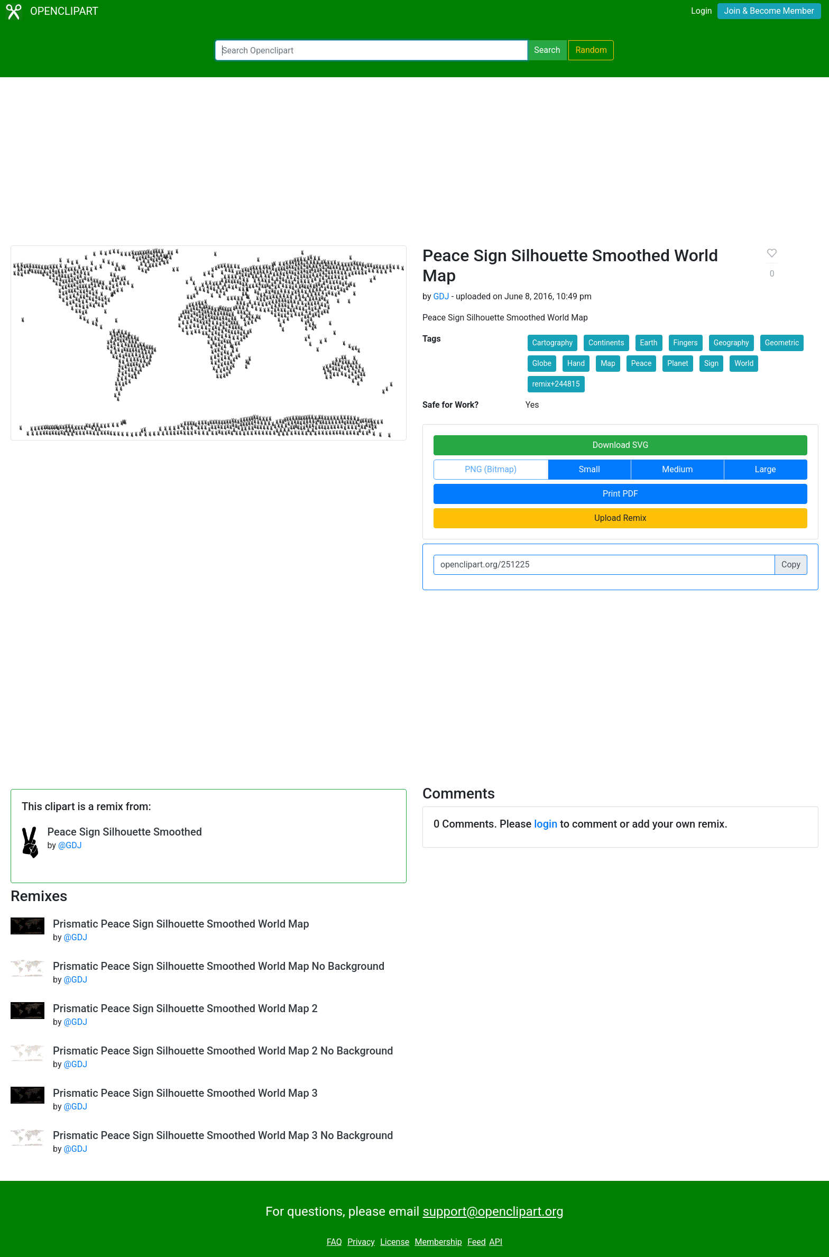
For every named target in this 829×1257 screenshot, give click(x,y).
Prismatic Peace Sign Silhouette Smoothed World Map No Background (218, 966)
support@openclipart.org (492, 1211)
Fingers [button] (686, 342)
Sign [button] (711, 363)
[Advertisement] (414, 166)
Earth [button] (649, 342)
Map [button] (608, 363)
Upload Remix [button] (620, 518)
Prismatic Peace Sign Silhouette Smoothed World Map (181, 923)
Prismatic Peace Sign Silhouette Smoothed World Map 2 (185, 1008)
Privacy (361, 1242)
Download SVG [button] (621, 445)
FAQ (334, 1242)
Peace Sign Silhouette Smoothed (124, 831)
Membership (438, 1242)
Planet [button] (677, 363)
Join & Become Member (769, 11)
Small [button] (589, 469)
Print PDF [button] (620, 494)
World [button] (743, 363)
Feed (476, 1242)
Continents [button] (606, 342)
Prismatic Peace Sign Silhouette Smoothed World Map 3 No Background (223, 1135)
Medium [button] (677, 469)
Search (547, 50)
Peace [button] (641, 363)
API (495, 1242)
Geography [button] (731, 342)
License (394, 1242)
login (545, 824)
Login (701, 11)
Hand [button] (576, 363)
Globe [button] (541, 363)
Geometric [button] (782, 342)
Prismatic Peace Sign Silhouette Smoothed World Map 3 (185, 1093)
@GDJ (70, 845)
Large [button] (765, 469)
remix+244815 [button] (556, 384)
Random (591, 50)
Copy (790, 564)
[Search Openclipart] (371, 50)
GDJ (441, 296)
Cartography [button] (552, 342)
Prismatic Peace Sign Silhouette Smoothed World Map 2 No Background (223, 1050)
